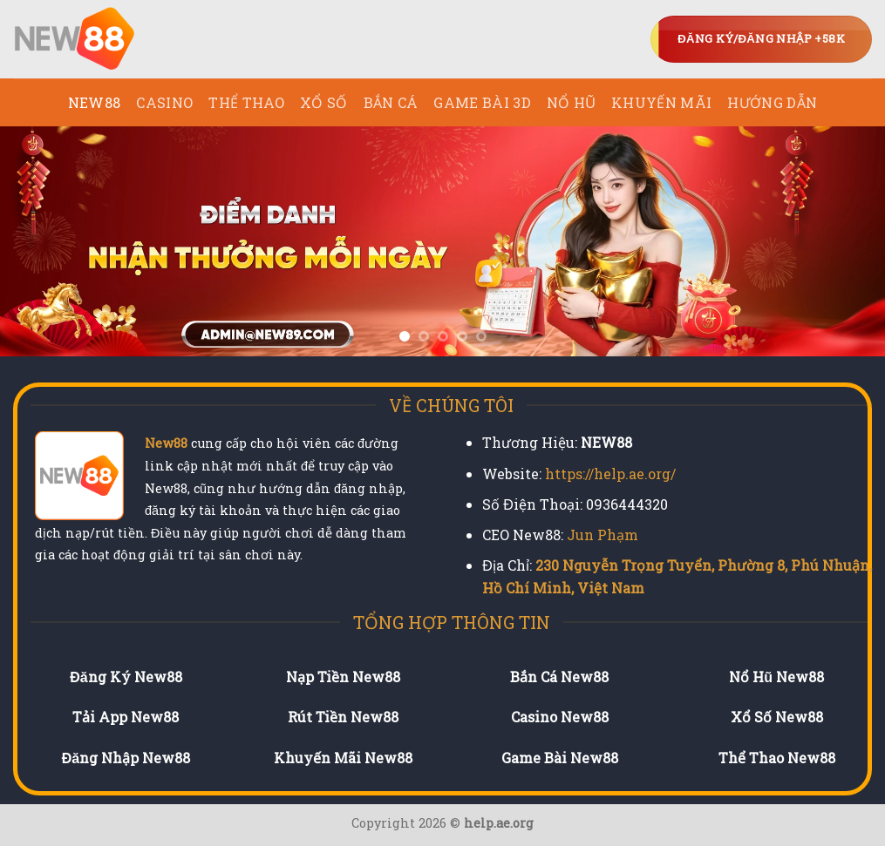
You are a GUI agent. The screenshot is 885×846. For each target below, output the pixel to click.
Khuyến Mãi (661, 102)
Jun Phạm (602, 534)
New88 (166, 443)
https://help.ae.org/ (610, 473)
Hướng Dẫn (772, 102)
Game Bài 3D (482, 102)
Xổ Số (324, 102)
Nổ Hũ (571, 102)
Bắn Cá (391, 102)
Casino (164, 102)
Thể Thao (246, 102)
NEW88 (94, 102)
